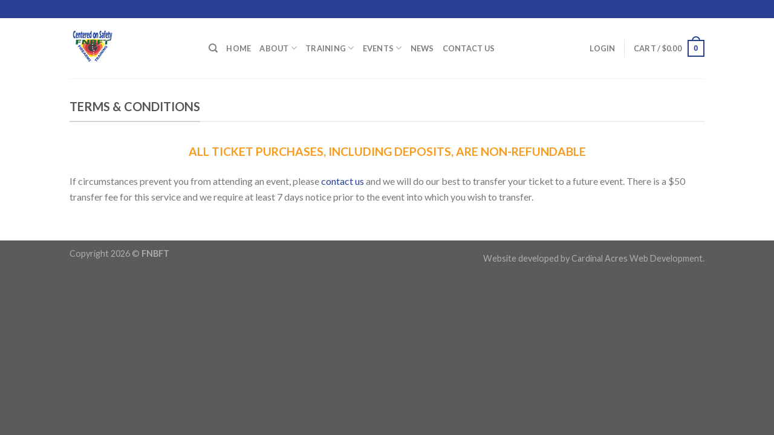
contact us (342, 181)
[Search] (213, 48)
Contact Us (469, 48)
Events (382, 48)
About (278, 48)
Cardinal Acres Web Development (637, 258)
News (422, 48)
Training (329, 48)
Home (238, 48)
